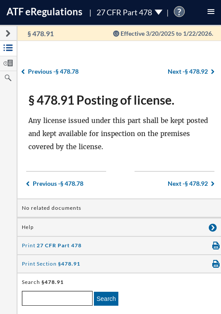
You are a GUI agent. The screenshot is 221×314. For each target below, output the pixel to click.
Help (28, 227)
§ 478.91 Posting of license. (101, 99)
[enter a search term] (57, 298)
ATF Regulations (45, 11)
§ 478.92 (188, 71)
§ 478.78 (53, 71)
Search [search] (106, 298)
